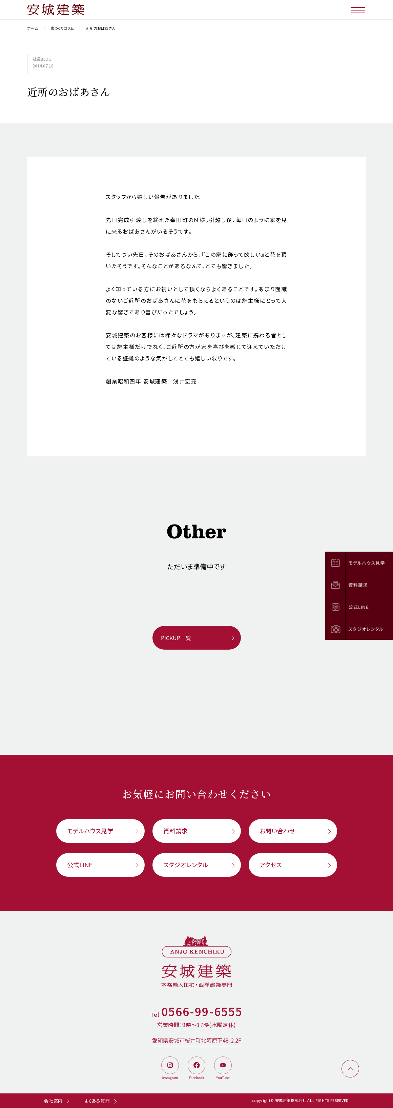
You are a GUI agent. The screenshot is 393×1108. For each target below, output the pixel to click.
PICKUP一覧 (176, 638)
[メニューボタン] (358, 9)
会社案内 (53, 1101)
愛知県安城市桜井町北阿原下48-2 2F (196, 1040)
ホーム (32, 28)
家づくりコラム (62, 28)
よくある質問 (97, 1101)
